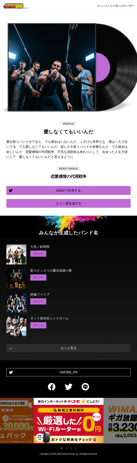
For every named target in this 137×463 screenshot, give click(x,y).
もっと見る (69, 348)
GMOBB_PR (68, 372)
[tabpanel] (68, 421)
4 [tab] (75, 448)
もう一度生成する (68, 203)
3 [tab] (71, 448)
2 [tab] (66, 448)
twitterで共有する (68, 190)
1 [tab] (61, 448)
